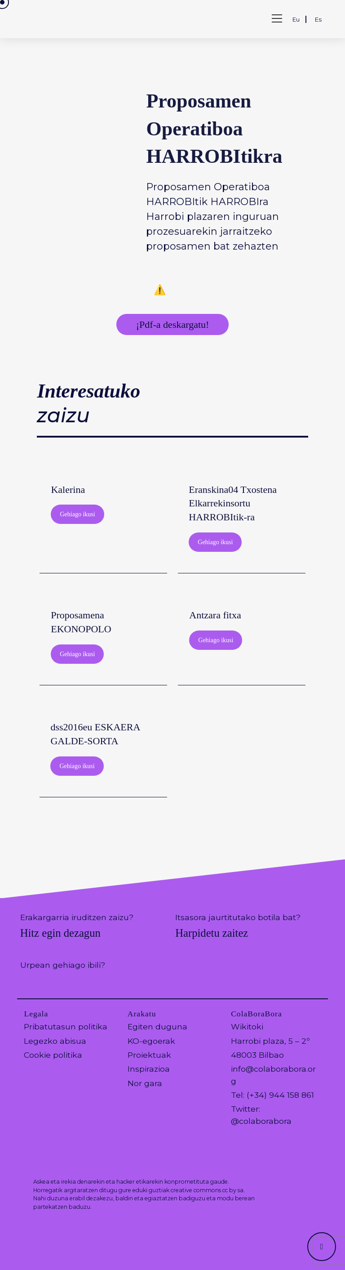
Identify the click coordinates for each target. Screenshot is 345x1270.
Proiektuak (149, 1055)
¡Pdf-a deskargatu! (172, 324)
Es (318, 19)
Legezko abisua (55, 1041)
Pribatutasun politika (65, 1026)
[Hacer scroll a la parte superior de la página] (321, 1246)
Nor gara (145, 1083)
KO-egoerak (151, 1041)
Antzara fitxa (215, 615)
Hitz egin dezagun (60, 933)
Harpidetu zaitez (211, 933)
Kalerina (68, 489)
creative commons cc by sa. (208, 1190)
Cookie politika (53, 1055)
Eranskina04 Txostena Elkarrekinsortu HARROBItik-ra (233, 503)
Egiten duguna (157, 1026)
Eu (296, 19)
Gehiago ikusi (77, 514)
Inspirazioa (149, 1068)
